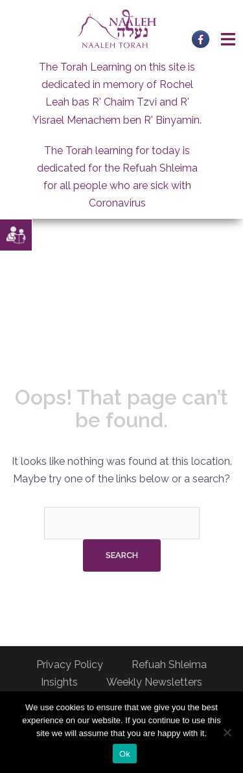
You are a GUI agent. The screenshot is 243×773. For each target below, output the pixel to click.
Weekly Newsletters (154, 682)
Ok (124, 754)
